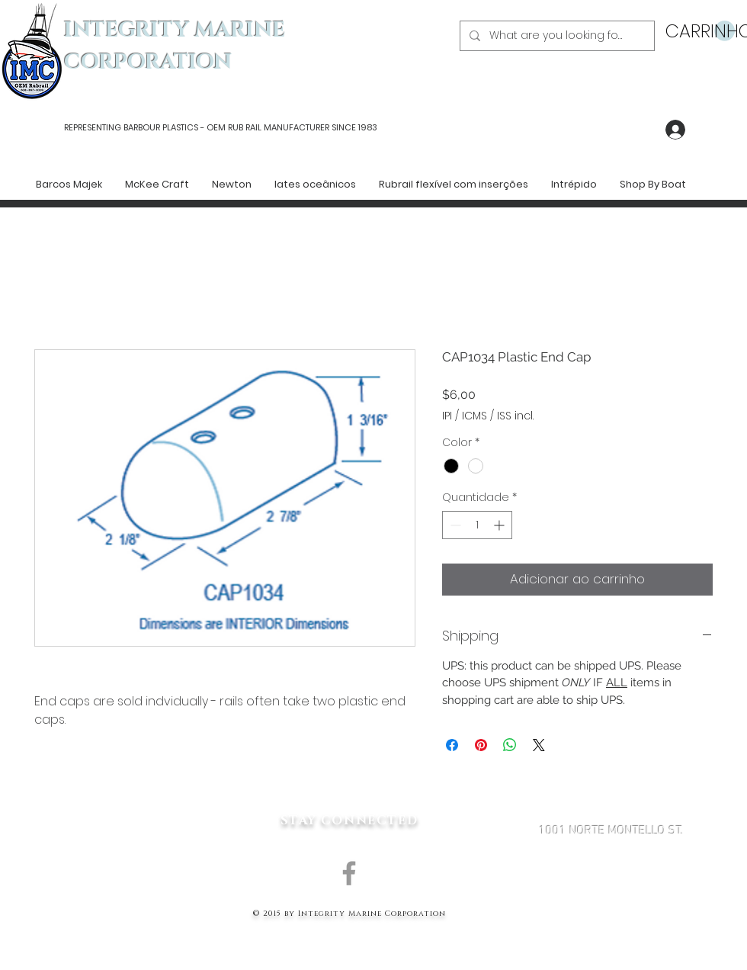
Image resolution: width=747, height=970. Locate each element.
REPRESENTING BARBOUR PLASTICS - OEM (145, 127)
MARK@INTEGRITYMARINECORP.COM (611, 912)
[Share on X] (539, 745)
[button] (700, 31)
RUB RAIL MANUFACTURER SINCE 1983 (301, 127)
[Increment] (500, 525)
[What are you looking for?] (555, 35)
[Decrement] (453, 525)
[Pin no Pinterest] (481, 745)
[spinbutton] (477, 525)
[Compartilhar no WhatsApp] (510, 745)
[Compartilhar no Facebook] (452, 745)
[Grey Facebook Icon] (349, 873)
